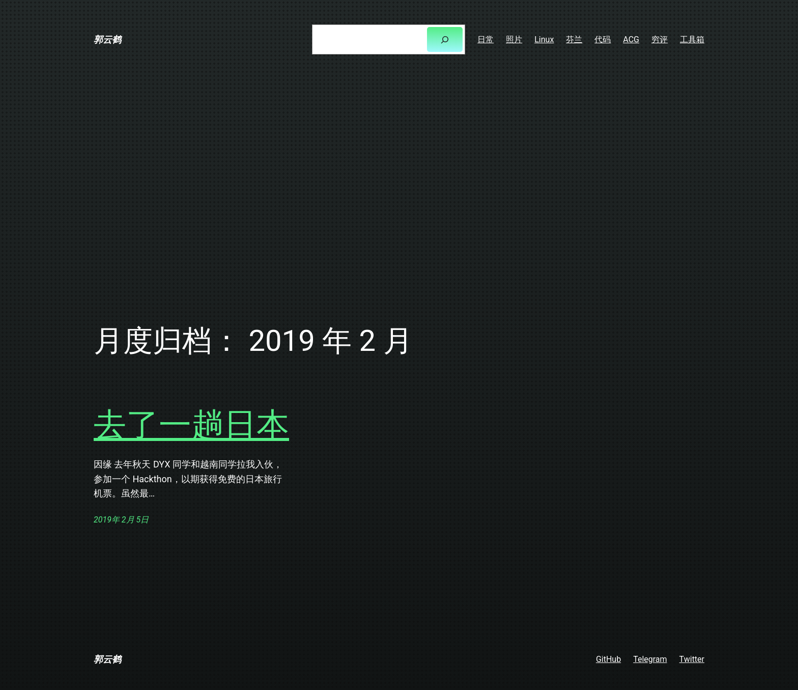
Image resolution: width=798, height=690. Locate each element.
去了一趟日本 (191, 425)
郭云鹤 (107, 39)
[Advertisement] (399, 187)
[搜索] (445, 39)
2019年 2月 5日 (121, 520)
